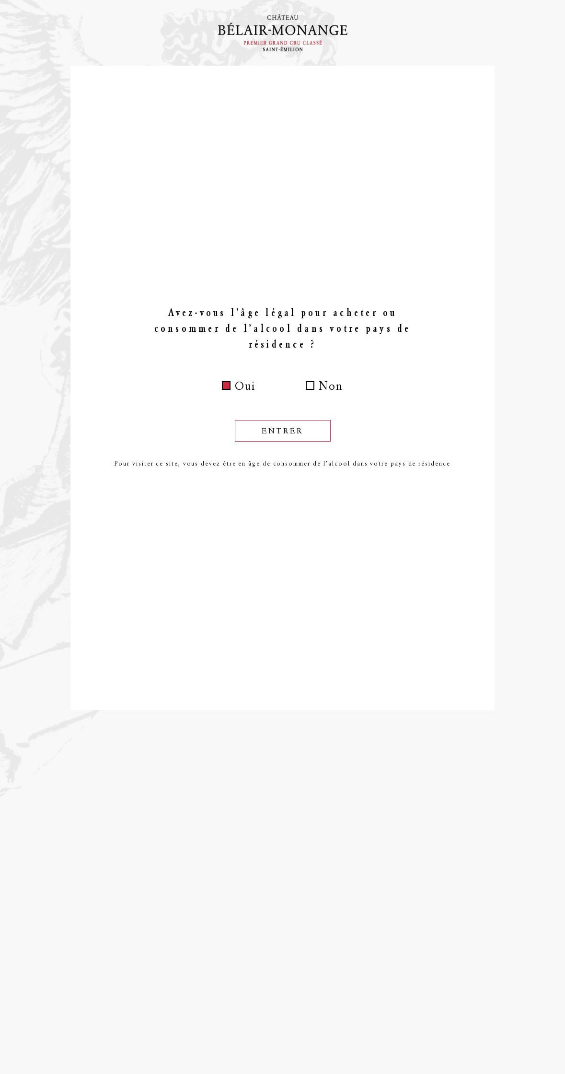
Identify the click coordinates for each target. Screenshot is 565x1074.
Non (331, 386)
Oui (245, 386)
